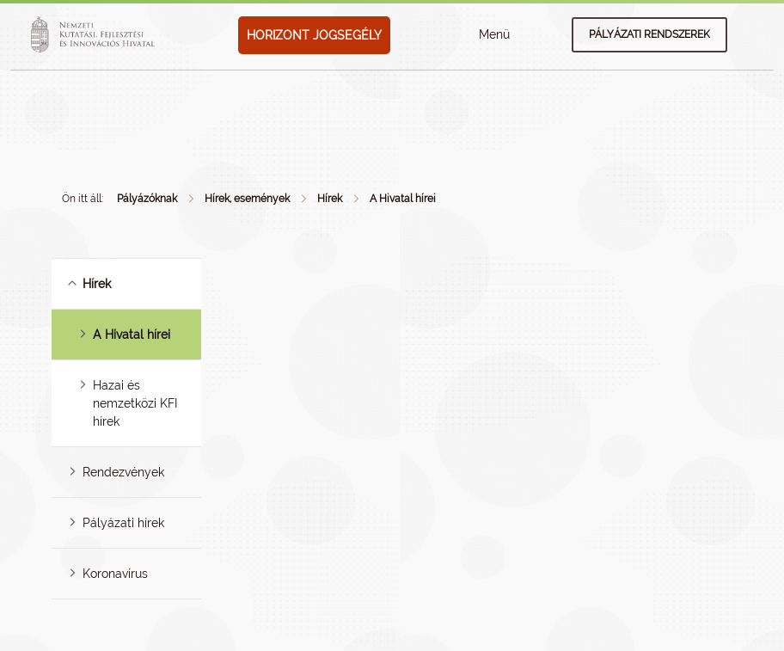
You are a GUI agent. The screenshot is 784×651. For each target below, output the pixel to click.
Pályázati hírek (123, 523)
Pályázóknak (147, 199)
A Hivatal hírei (403, 199)
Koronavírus (115, 573)
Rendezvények (123, 472)
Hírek (329, 199)
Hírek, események (247, 199)
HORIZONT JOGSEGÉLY (314, 35)
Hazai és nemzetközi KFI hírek (135, 403)
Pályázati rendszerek (649, 34)
